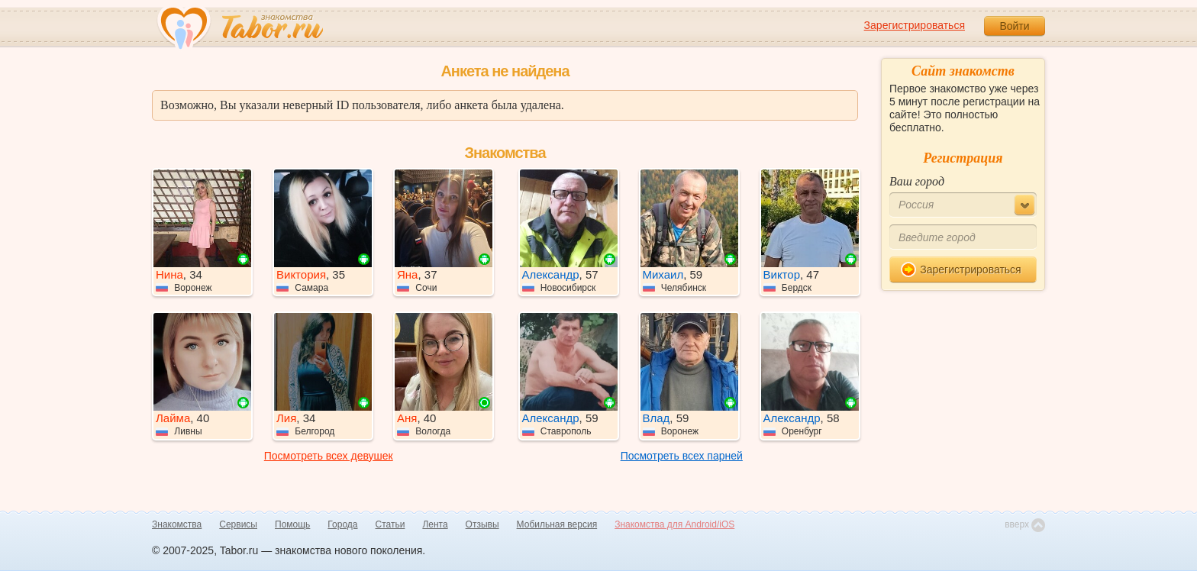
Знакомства (177, 524)
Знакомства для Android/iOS (674, 524)
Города (342, 524)
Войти (1014, 26)
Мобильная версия (557, 524)
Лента (434, 524)
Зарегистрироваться (914, 25)
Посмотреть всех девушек (328, 456)
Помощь (292, 524)
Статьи (390, 524)
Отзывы (482, 524)
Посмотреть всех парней (682, 456)
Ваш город (916, 181)
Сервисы (238, 524)
